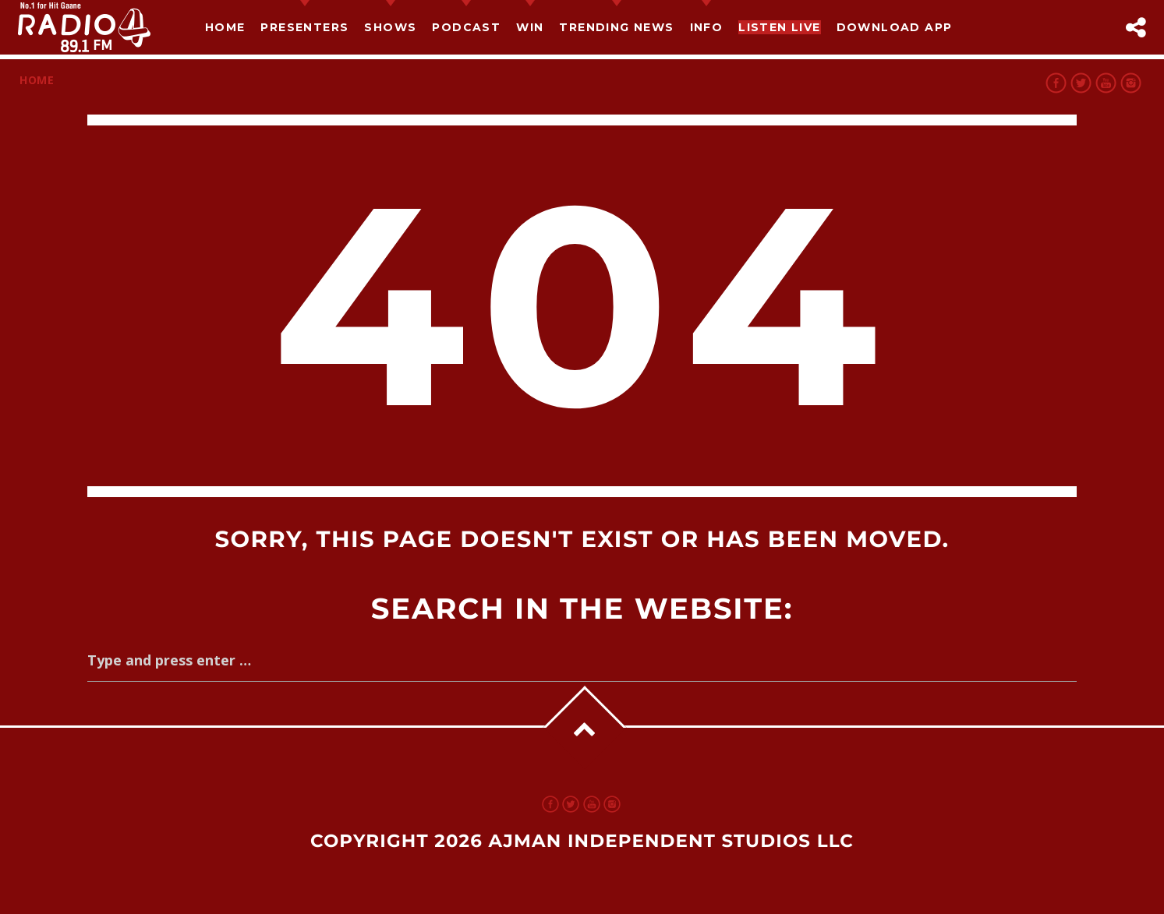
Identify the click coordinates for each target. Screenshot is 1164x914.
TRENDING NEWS (616, 27)
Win (529, 27)
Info (707, 27)
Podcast (466, 27)
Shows (390, 27)
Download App (895, 27)
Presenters (304, 27)
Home (225, 27)
